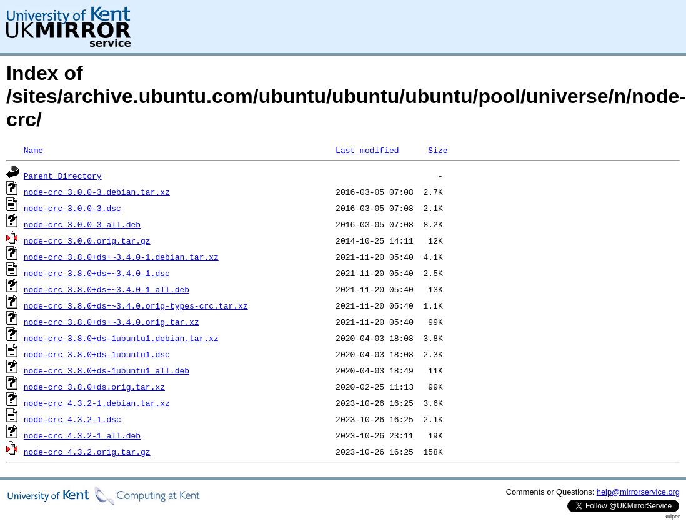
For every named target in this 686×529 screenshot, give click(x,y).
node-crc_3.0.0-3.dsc (72, 208)
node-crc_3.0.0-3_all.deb (82, 224)
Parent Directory (63, 175)
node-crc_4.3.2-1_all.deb (82, 435)
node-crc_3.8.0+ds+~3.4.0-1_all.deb (106, 289)
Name (33, 150)
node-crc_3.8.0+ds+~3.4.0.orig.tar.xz (111, 321)
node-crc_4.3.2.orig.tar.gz (87, 451)
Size (437, 150)
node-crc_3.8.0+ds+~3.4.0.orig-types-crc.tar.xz (136, 305)
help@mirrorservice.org (638, 492)
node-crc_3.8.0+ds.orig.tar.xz (94, 386)
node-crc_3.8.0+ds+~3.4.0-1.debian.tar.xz (121, 256)
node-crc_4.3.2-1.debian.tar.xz (97, 402)
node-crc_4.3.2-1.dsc (72, 419)
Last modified (367, 150)
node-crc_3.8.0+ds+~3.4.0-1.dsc (97, 273)
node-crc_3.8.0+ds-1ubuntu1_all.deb (106, 370)
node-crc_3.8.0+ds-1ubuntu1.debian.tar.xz (121, 338)
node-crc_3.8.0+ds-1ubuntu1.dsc (97, 354)
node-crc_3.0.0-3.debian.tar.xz (97, 191)
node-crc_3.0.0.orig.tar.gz (87, 240)
